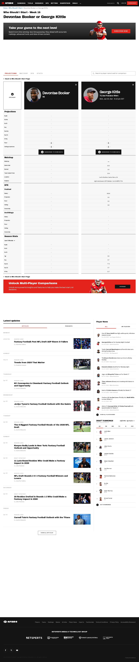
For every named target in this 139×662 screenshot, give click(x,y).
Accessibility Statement (128, 622)
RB (106, 426)
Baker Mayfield (109, 461)
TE (119, 426)
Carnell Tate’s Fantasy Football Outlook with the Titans (42, 517)
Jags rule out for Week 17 (115, 374)
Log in (123, 3)
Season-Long (18, 339)
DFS (32, 73)
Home (5, 8)
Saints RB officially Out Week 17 (116, 390)
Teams (44, 622)
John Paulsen (20, 465)
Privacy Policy (114, 622)
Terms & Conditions (102, 622)
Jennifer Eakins (21, 344)
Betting (54, 3)
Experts (81, 622)
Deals (74, 3)
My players (126, 326)
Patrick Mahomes (109, 476)
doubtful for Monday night (115, 367)
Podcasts (110, 3)
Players (37, 622)
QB (100, 426)
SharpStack (65, 3)
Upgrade (123, 286)
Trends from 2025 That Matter (29, 363)
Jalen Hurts (107, 446)
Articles (25, 326)
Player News (73, 622)
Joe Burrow (107, 468)
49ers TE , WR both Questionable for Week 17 (117, 407)
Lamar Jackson (109, 439)
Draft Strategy (20, 458)
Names (58, 622)
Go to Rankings (105, 504)
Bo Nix (106, 483)
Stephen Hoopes (21, 365)
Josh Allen (107, 431)
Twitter (11, 650)
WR (113, 426)
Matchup (24, 73)
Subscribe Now (121, 31)
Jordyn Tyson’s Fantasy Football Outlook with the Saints (42, 404)
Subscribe (132, 3)
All (106, 326)
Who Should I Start (15, 8)
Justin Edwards (21, 388)
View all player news (107, 414)
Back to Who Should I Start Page (17, 79)
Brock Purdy (108, 498)
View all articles (47, 533)
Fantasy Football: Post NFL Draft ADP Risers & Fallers (41, 342)
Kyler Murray (108, 491)
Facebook (5, 650)
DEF (132, 426)
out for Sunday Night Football (116, 342)
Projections (11, 73)
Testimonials (90, 622)
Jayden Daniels (109, 454)
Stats (40, 73)
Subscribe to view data (53, 152)
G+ (17, 650)
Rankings (21, 3)
